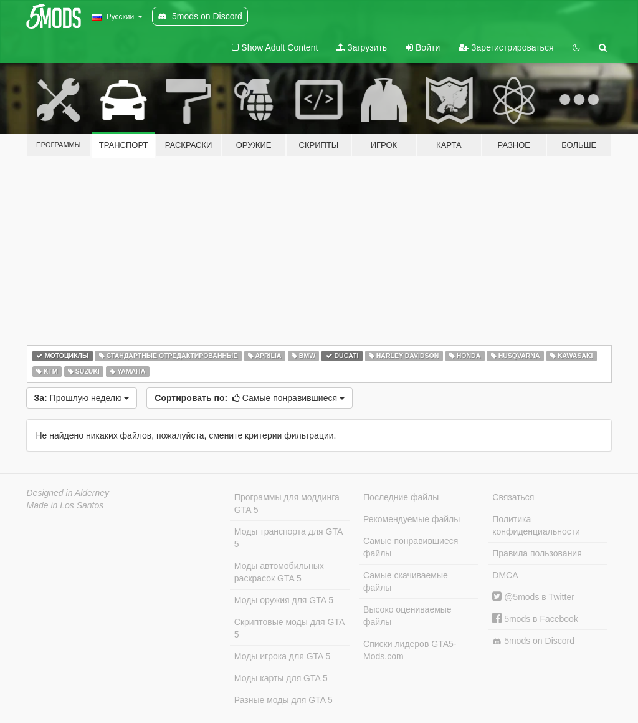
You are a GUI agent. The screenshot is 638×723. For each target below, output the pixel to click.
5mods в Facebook (535, 618)
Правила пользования (537, 553)
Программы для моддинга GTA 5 (287, 503)
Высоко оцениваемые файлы (407, 615)
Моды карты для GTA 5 (281, 678)
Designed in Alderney (68, 493)
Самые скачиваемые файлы (405, 581)
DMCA (505, 575)
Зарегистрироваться (506, 47)
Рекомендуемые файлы (411, 519)
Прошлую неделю (82, 398)
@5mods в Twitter (533, 597)
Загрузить (361, 47)
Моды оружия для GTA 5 (283, 600)
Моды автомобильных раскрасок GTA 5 (279, 572)
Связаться (513, 497)
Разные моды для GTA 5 (283, 700)
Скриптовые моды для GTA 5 (289, 628)
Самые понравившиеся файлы (410, 547)
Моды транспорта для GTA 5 (288, 537)
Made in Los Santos (65, 505)
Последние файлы (401, 497)
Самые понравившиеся (250, 398)
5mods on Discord (533, 641)
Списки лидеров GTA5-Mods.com (409, 650)
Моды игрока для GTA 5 (282, 656)
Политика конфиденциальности (536, 525)
